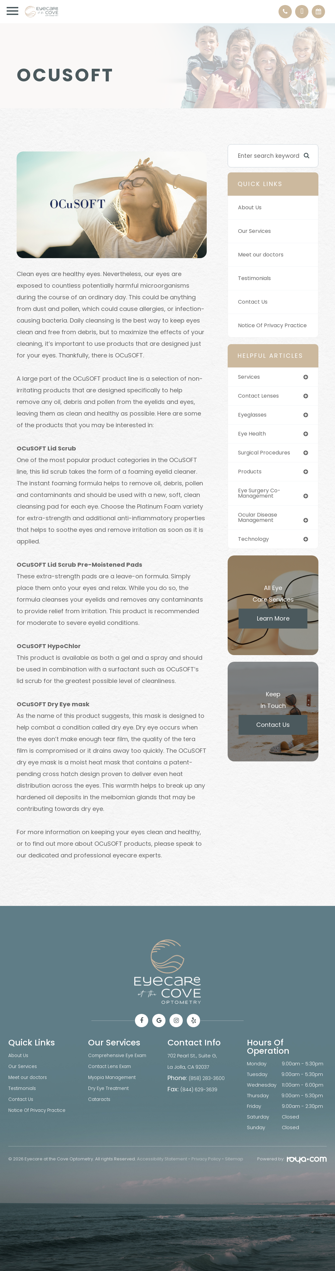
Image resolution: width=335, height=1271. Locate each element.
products (251, 483)
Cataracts (100, 1098)
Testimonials (256, 278)
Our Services (256, 231)
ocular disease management (259, 531)
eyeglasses (254, 426)
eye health (253, 445)
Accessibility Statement (162, 1159)
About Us (251, 208)
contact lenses (260, 406)
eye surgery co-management (261, 505)
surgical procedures (266, 464)
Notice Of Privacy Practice (263, 331)
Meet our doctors (262, 255)
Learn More (273, 632)
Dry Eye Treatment (110, 1087)
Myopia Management (114, 1076)
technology (255, 553)
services (250, 387)
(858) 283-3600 (207, 1077)
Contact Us (254, 302)
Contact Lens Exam (111, 1066)
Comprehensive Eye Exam (119, 1055)
